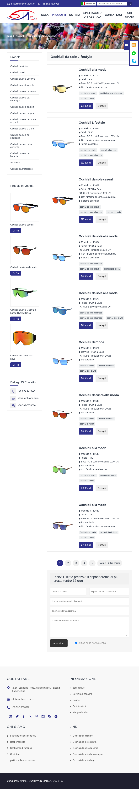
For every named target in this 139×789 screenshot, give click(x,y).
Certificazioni (79, 706)
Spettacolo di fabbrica (21, 748)
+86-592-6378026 (50, 3)
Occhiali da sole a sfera (22, 128)
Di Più (16, 230)
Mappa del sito (80, 712)
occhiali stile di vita (88, 150)
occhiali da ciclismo (109, 532)
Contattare (18, 679)
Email (86, 105)
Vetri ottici (15, 162)
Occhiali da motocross (21, 169)
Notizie (76, 700)
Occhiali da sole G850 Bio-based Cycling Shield (23, 311)
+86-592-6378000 (27, 405)
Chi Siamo (129, 15)
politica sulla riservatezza (22, 760)
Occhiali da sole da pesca (23, 113)
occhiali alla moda (87, 93)
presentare (58, 643)
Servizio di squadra (82, 694)
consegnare (79, 688)
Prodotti (59, 15)
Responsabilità (17, 742)
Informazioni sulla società (23, 735)
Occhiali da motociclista (22, 85)
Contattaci (113, 15)
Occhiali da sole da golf (22, 107)
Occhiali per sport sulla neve (21, 357)
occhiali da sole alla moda (111, 93)
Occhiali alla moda (88, 532)
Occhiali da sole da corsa (23, 91)
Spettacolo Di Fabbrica (92, 15)
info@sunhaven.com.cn (23, 3)
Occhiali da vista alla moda (23, 267)
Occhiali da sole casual (21, 224)
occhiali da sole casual (89, 207)
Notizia (74, 15)
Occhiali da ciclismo (20, 66)
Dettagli (102, 106)
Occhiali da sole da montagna (87, 754)
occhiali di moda (87, 98)
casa (9, 36)
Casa (45, 15)
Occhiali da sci (17, 72)
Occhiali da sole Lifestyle (22, 78)
